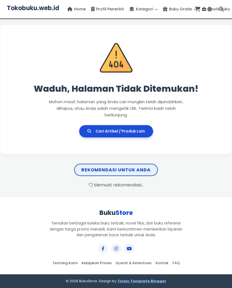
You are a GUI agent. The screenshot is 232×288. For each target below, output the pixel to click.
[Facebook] (103, 249)
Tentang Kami (65, 263)
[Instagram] (116, 249)
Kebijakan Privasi (96, 263)
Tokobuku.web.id (33, 8)
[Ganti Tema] (209, 9)
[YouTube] (129, 249)
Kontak (162, 263)
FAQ (176, 263)
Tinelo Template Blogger (141, 281)
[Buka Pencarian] (221, 9)
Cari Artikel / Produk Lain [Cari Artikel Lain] (116, 131)
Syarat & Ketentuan (133, 263)
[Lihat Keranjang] (197, 9)
